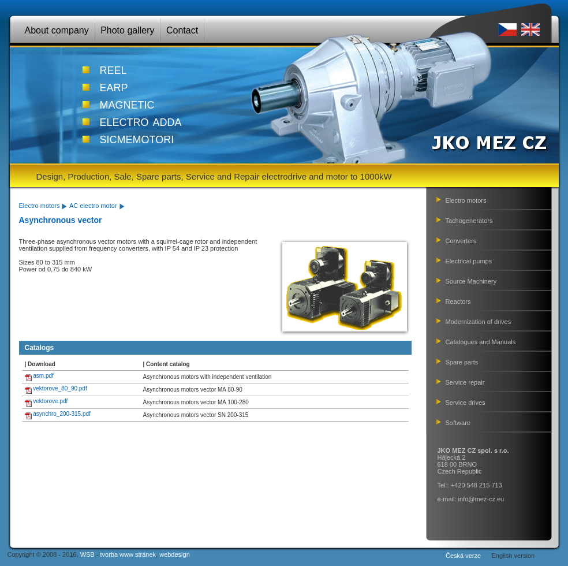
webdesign (174, 554)
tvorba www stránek (128, 554)
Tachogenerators (469, 220)
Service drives (465, 402)
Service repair (465, 382)
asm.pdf (43, 376)
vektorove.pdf (50, 401)
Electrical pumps (469, 261)
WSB (87, 554)
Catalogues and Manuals (481, 341)
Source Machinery (471, 281)
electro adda (141, 121)
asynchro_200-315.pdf (62, 414)
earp (114, 86)
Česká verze (463, 555)
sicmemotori (137, 138)
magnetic (127, 103)
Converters (461, 240)
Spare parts (462, 362)
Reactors (458, 301)
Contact (182, 30)
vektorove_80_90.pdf (60, 388)
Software (458, 422)
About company (57, 30)
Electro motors (39, 205)
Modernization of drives (478, 321)
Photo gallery (127, 30)
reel (113, 69)
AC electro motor (93, 205)
